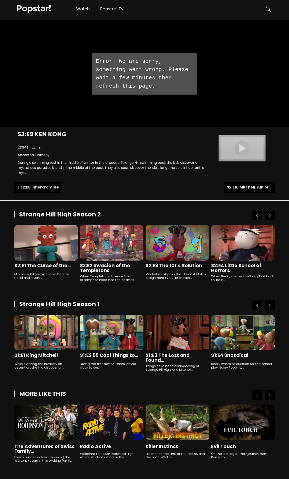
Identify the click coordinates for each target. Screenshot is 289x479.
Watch (83, 9)
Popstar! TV (112, 9)
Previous (257, 215)
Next (270, 215)
